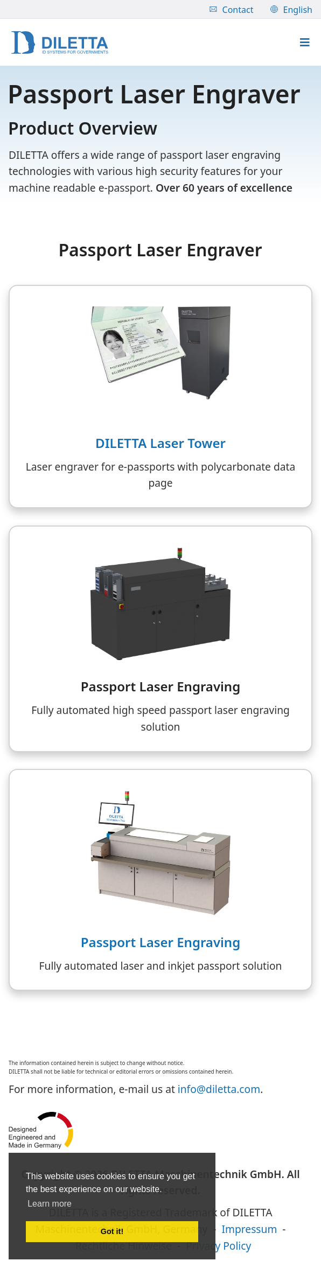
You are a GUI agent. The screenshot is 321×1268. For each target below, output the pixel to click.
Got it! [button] (112, 1231)
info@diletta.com (219, 1089)
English (291, 10)
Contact (231, 10)
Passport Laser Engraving (160, 942)
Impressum (249, 1229)
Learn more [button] (49, 1203)
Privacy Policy (218, 1245)
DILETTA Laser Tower (160, 443)
